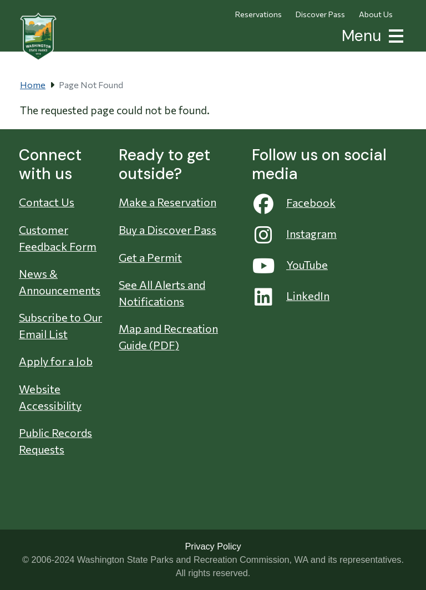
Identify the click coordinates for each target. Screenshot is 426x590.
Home (32, 84)
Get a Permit (150, 257)
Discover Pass (320, 14)
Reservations (258, 14)
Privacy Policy (213, 546)
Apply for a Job (56, 361)
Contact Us (46, 201)
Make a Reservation (167, 201)
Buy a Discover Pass (167, 229)
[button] (394, 34)
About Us (376, 14)
